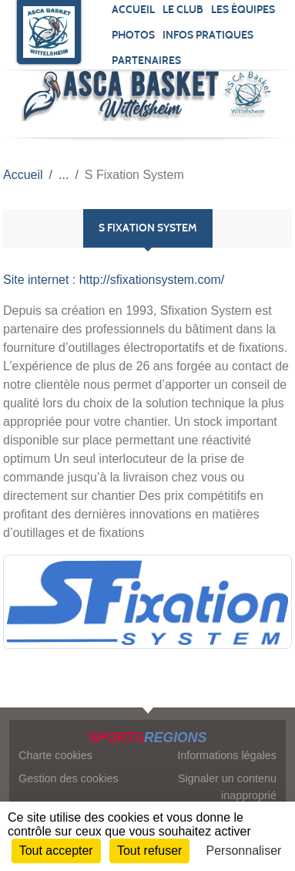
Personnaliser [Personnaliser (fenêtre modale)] (244, 850)
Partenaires (146, 60)
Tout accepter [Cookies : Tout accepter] (56, 850)
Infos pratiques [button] (208, 35)
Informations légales (227, 755)
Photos (133, 35)
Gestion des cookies (68, 778)
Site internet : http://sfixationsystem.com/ (113, 279)
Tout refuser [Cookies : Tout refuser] (149, 850)
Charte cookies (55, 755)
